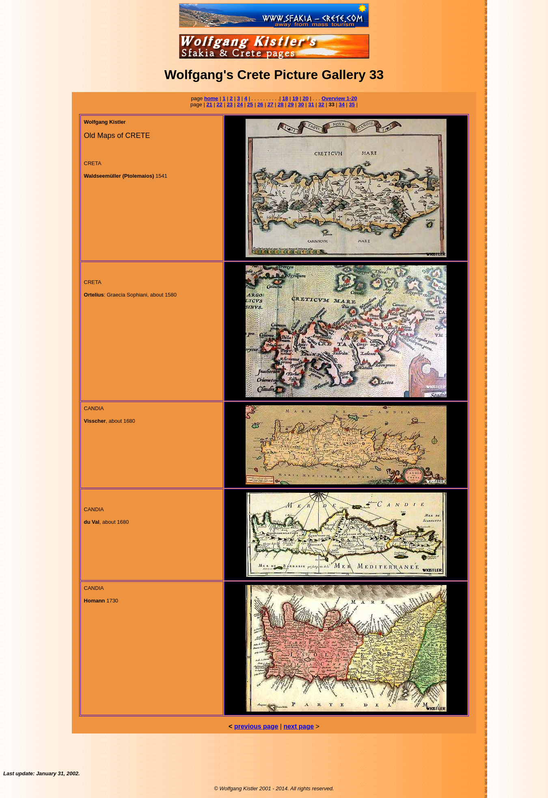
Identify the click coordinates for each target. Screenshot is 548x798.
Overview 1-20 (339, 98)
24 (240, 104)
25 (250, 104)
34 (342, 104)
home (211, 98)
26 (260, 104)
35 (352, 104)
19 (295, 98)
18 (285, 98)
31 (311, 104)
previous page (256, 726)
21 (209, 104)
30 (301, 104)
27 (270, 104)
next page (298, 726)
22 (219, 104)
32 (321, 104)
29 (290, 104)
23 (230, 104)
